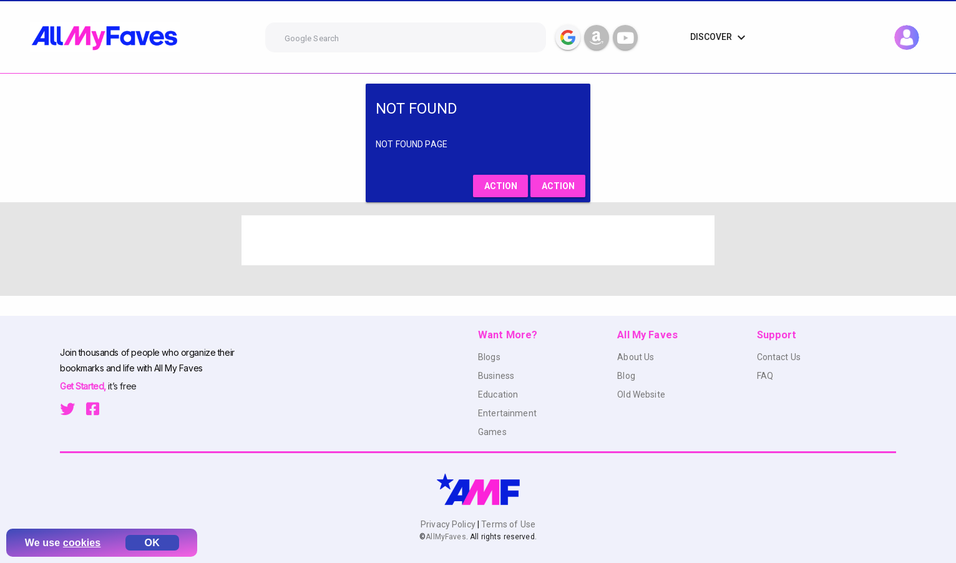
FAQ (765, 376)
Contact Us (779, 357)
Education (498, 394)
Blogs (489, 357)
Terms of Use (507, 524)
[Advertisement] (478, 240)
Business (496, 376)
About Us (635, 357)
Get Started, (84, 386)
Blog (626, 376)
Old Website (641, 394)
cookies (82, 542)
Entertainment (507, 413)
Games (492, 432)
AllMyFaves (446, 536)
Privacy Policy (449, 524)
